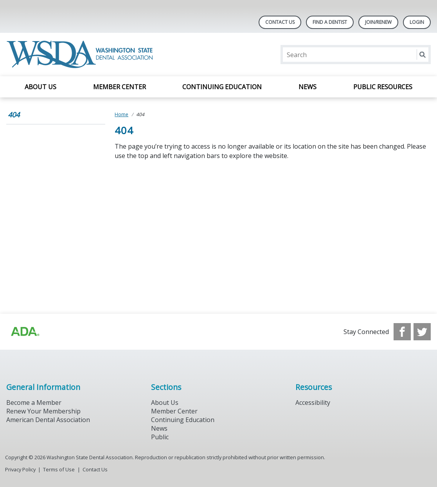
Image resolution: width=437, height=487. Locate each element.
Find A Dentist (330, 22)
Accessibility (312, 402)
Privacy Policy (20, 469)
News (308, 87)
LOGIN (417, 22)
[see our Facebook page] (402, 331)
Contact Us (280, 22)
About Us (40, 87)
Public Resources (382, 87)
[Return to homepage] (81, 54)
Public (160, 437)
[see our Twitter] (422, 331)
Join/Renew (378, 22)
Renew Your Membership (43, 411)
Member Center (119, 87)
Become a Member (33, 402)
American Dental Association (48, 419)
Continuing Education (222, 87)
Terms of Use (59, 469)
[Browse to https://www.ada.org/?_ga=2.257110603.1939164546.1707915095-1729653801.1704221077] (24, 331)
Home (121, 114)
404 (14, 114)
